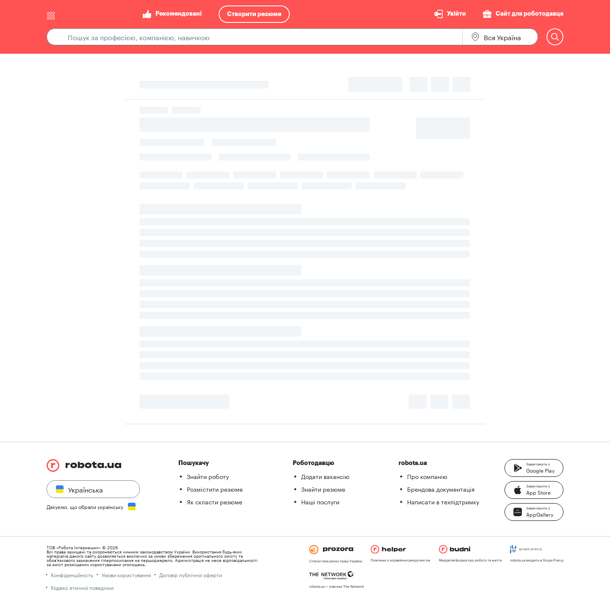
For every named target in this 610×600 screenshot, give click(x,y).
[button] (534, 468)
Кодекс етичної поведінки (82, 587)
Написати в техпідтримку (443, 501)
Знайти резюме (323, 488)
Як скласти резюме (214, 501)
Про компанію (427, 476)
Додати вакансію (325, 476)
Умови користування (126, 574)
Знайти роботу (208, 476)
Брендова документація (440, 488)
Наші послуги (320, 501)
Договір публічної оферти (190, 574)
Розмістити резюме (215, 488)
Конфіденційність (72, 574)
